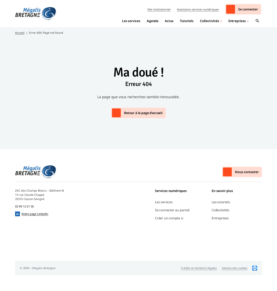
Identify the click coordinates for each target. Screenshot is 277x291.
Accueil (20, 33)
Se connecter (248, 9)
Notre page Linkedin (35, 214)
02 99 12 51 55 (24, 206)
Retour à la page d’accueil (143, 113)
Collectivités (209, 21)
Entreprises (237, 21)
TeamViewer (254, 268)
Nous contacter (247, 172)
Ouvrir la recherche (257, 20)
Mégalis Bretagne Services (35, 13)
